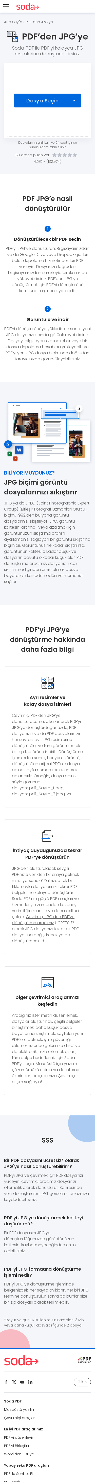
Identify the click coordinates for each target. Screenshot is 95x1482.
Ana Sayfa (13, 21)
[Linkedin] (30, 1382)
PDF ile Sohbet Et (18, 1473)
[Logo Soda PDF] (27, 6)
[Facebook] (6, 1382)
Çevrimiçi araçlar (19, 1417)
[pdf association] (84, 1360)
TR (82, 1382)
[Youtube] (22, 1382)
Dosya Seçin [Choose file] (42, 100)
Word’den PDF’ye (19, 1454)
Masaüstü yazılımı (20, 1409)
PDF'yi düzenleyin (19, 1437)
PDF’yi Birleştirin (17, 1445)
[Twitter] (14, 1382)
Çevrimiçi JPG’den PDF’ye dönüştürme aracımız (43, 920)
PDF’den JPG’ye (39, 21)
